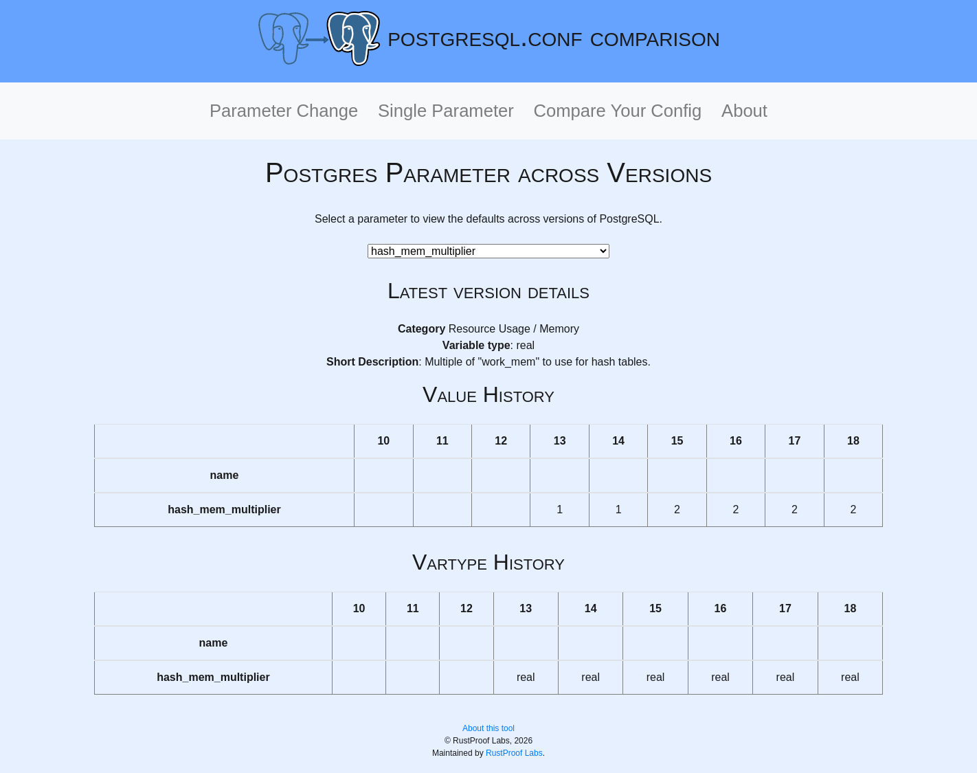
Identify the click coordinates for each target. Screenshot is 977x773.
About (744, 110)
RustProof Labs (514, 753)
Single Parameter (446, 110)
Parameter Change (284, 110)
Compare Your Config (618, 110)
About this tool (488, 728)
